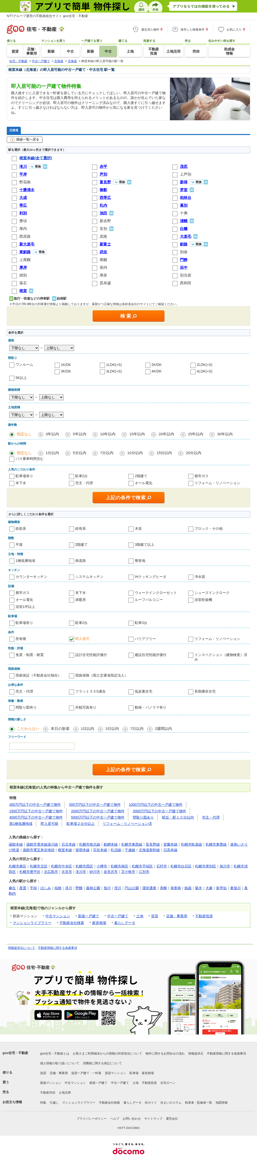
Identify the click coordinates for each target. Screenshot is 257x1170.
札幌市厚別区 (205, 866)
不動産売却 (47, 1092)
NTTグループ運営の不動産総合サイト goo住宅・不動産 (47, 16)
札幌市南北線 (89, 844)
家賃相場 (99, 923)
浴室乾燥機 (203, 600)
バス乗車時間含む (30, 459)
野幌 (79, 888)
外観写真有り (85, 707)
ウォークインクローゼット (156, 593)
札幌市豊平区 (29, 872)
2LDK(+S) (204, 365)
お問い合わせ (132, 1118)
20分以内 (193, 453)
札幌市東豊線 (216, 844)
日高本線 (170, 850)
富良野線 (153, 844)
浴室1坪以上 (25, 607)
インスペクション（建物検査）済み (221, 657)
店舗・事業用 (176, 916)
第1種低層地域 (20, 824)
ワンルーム (24, 364)
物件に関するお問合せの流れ (165, 1053)
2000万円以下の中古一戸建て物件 (97, 811)
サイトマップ (153, 1118)
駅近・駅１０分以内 (178, 817)
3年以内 (52, 434)
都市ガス (202, 476)
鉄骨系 (80, 529)
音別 (103, 228)
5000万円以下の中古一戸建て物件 (97, 817)
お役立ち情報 (12, 1102)
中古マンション (57, 916)
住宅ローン (167, 1083)
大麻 (209, 888)
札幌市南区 (119, 866)
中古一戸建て (117, 916)
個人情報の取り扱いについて (59, 1063)
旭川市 (225, 866)
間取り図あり (143, 817)
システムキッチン (89, 577)
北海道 (13, 130)
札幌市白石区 (180, 866)
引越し (54, 1102)
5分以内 (79, 453)
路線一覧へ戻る (24, 140)
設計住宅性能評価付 (91, 655)
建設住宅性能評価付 (150, 655)
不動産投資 (204, 916)
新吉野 (105, 221)
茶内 (103, 267)
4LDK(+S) (204, 371)
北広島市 (51, 872)
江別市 (144, 872)
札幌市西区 (84, 866)
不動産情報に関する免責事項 (57, 948)
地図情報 (222, 1102)
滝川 (68, 888)
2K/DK (157, 365)
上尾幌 (25, 259)
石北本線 (68, 844)
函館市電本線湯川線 (42, 844)
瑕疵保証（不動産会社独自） (38, 675)
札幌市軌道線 (191, 844)
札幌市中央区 (61, 866)
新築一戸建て (88, 916)
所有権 (21, 639)
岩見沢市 (111, 872)
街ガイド (151, 1102)
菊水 (198, 888)
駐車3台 (141, 623)
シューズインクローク (212, 593)
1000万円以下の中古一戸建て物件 (155, 805)
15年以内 (137, 434)
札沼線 (116, 850)
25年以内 (196, 434)
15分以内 (164, 453)
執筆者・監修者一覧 (198, 1102)
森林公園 (93, 888)
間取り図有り (26, 707)
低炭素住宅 (143, 691)
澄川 (117, 888)
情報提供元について (21, 948)
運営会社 (172, 1118)
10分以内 (135, 453)
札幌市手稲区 (142, 866)
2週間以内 (163, 728)
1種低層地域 (25, 561)
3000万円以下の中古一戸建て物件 (159, 811)
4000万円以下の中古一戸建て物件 (36, 817)
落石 (23, 283)
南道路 (80, 561)
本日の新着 (60, 728)
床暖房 (80, 600)
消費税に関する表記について (102, 1063)
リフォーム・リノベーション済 (127, 824)
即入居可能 (49, 824)
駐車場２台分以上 (81, 824)
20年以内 (166, 434)
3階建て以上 (144, 545)
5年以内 (79, 434)
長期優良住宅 (205, 691)
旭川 (107, 888)
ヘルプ (114, 1118)
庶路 (103, 236)
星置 (22, 888)
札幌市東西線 (131, 844)
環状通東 (149, 888)
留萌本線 (83, 850)
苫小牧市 (128, 872)
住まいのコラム (170, 1102)
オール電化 (143, 483)
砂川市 (95, 872)
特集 (43, 1102)
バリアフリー (145, 639)
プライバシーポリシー (92, 1118)
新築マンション (50, 1083)
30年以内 (225, 434)
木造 (138, 529)
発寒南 (175, 888)
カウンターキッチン (31, 577)
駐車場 (134, 1073)
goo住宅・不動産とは (54, 1053)
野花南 (25, 182)
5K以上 (21, 378)
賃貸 (154, 916)
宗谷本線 (100, 850)
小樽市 (102, 866)
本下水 (21, 483)
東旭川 (235, 888)
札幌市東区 (17, 866)
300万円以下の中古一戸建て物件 (35, 805)
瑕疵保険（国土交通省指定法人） (101, 675)
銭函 (187, 888)
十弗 (183, 213)
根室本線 (65, 850)
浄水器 (200, 577)
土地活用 (65, 1092)
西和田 (185, 283)
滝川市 (81, 872)
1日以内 (87, 728)
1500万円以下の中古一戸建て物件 (36, 811)
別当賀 (185, 275)
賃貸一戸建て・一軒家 (86, 1073)
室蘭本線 (170, 844)
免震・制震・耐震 (30, 655)
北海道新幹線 (149, 850)
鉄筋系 (21, 529)
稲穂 (57, 888)
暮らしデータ (124, 923)
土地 (139, 916)
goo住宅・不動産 (15, 1053)
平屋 (19, 545)
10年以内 (108, 434)
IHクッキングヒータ (150, 577)
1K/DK (66, 365)
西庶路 (25, 236)
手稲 (33, 888)
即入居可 (82, 639)
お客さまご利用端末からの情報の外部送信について (107, 1053)
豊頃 (23, 221)
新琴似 (221, 888)
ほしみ (45, 888)
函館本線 (16, 844)
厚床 (103, 275)
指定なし (24, 434)
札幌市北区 (38, 866)
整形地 (140, 561)
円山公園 (132, 888)
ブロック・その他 (209, 529)
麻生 (12, 888)
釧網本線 (111, 844)
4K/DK (157, 371)
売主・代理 (84, 483)
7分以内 (106, 453)
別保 (183, 252)
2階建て (141, 476)
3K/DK (66, 371)
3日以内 (112, 728)
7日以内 (137, 728)
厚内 (23, 228)
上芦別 (185, 174)
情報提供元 (195, 1053)
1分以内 (52, 453)
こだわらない (28, 728)
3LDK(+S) (114, 371)
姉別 (23, 275)
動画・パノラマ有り (150, 707)
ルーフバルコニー (149, 600)
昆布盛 (105, 283)
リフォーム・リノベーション (217, 483)
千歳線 (130, 850)
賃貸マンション (115, 1073)
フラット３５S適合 (90, 691)
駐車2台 (81, 476)
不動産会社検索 (71, 923)
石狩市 (161, 866)
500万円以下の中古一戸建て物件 (94, 805)
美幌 (163, 888)
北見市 (66, 872)
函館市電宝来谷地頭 (38, 850)
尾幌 (103, 259)
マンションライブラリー (32, 923)
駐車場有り (24, 476)
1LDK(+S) (114, 365)
